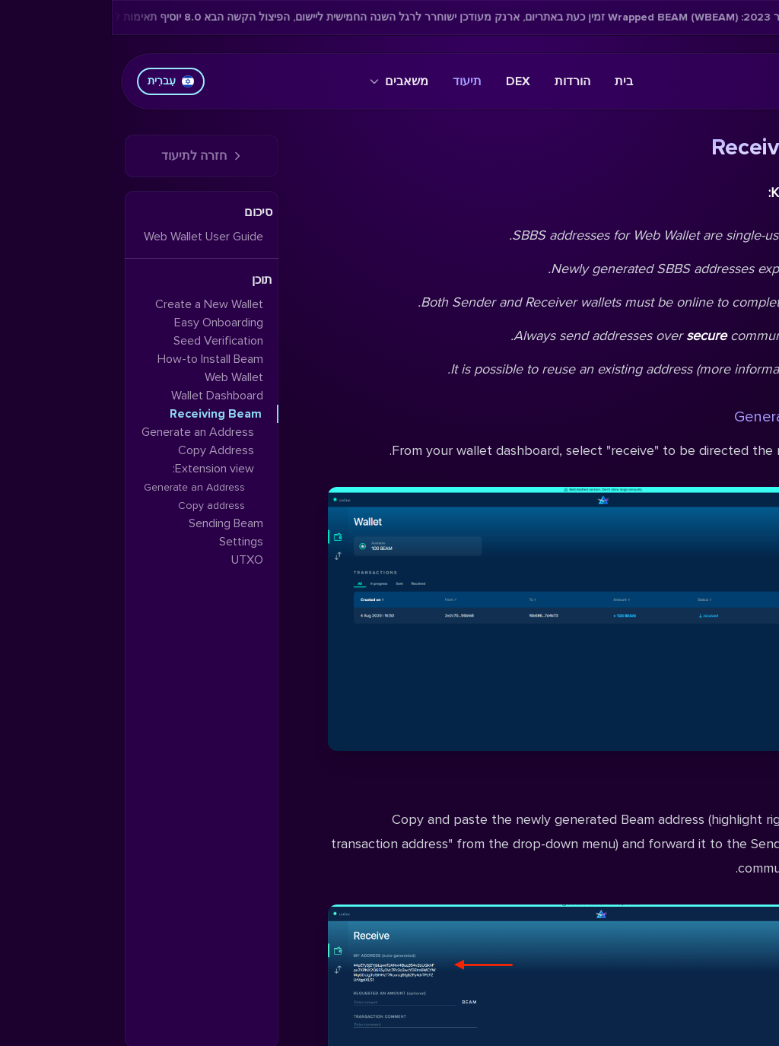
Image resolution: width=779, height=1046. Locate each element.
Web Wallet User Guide (91, 236)
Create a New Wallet (97, 304)
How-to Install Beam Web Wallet (98, 368)
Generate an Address (694, 417)
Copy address (99, 505)
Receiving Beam (104, 413)
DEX (406, 81)
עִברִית (59, 81)
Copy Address (719, 786)
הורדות (461, 81)
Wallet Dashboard (105, 395)
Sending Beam (114, 523)
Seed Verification (106, 340)
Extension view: (101, 468)
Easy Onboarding (106, 322)
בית (512, 81)
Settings (129, 541)
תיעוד (355, 81)
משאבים (287, 81)
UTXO (135, 560)
